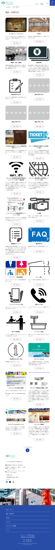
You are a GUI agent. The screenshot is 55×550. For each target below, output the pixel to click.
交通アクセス (9, 475)
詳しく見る (16, 43)
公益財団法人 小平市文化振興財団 (27, 537)
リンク (8, 479)
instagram (13, 482)
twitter (10, 482)
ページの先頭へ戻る (27, 447)
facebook (7, 482)
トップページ (8, 6)
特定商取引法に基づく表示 (12, 477)
